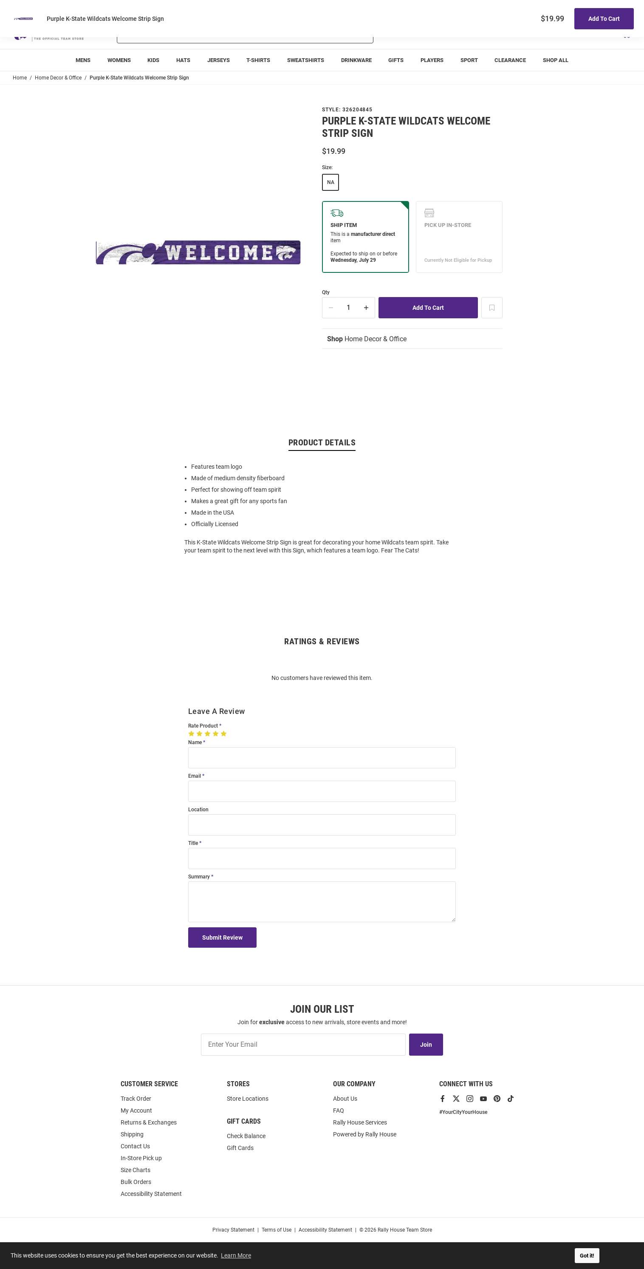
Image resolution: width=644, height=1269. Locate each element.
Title (193, 843)
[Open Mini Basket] (626, 33)
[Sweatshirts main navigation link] (306, 60)
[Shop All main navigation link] (555, 60)
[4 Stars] (216, 733)
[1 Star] (192, 733)
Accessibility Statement (151, 1193)
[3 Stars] (208, 733)
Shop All (555, 60)
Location (198, 810)
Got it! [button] (587, 1255)
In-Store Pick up (141, 1158)
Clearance (510, 60)
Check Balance (246, 1136)
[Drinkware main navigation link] (356, 60)
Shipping (132, 1134)
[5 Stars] (224, 733)
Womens (119, 60)
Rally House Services (360, 1122)
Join (426, 1044)
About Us (345, 1098)
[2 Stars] (200, 733)
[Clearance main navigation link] (510, 60)
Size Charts (135, 1170)
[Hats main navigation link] (183, 60)
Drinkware (356, 60)
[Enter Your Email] (303, 1045)
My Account (136, 1110)
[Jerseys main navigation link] (218, 60)
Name (195, 742)
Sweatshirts (305, 60)
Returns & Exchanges (149, 1122)
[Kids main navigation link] (153, 60)
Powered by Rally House (364, 1134)
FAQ (338, 1110)
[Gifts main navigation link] (396, 60)
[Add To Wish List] (492, 307)
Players (432, 60)
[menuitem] (432, 60)
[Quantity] (349, 307)
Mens (83, 60)
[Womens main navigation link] (119, 60)
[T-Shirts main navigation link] (258, 60)
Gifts (396, 60)
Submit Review (222, 937)
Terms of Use (276, 1230)
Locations (619, 9)
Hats (183, 60)
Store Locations (247, 1098)
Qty (326, 292)
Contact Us (135, 1146)
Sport (469, 60)
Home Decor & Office (367, 339)
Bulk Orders (136, 1181)
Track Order (568, 9)
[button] (530, 33)
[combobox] (222, 33)
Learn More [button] (236, 1255)
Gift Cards (240, 1147)
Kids (153, 60)
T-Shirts (258, 60)
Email (194, 776)
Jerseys (218, 60)
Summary (199, 877)
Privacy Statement (233, 1230)
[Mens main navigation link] (83, 60)
